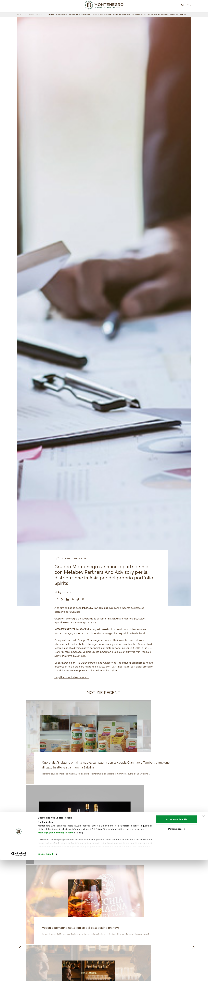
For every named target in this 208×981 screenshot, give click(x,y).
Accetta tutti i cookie (176, 940)
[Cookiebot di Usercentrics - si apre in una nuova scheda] (18, 975)
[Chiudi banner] (204, 937)
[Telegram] (77, 599)
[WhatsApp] (72, 599)
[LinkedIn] (67, 599)
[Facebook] (57, 599)
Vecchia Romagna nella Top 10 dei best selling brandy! (79, 928)
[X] (62, 599)
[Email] (83, 599)
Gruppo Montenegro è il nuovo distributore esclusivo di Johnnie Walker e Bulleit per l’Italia (104, 848)
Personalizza (176, 950)
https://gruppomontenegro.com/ (55, 954)
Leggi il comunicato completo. (71, 677)
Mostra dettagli (45, 975)
